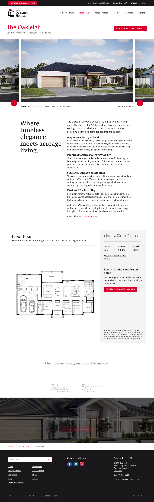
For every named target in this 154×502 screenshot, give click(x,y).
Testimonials (37, 466)
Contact (142, 12)
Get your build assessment (22, 3)
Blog (10, 478)
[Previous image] (14, 103)
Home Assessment (15, 482)
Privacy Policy (19, 496)
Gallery (10, 32)
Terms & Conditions (31, 496)
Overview (20, 32)
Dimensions (45, 32)
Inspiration (128, 12)
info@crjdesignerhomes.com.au (127, 479)
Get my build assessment (130, 28)
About (115, 12)
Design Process (101, 12)
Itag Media (141, 496)
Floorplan (32, 32)
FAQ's (34, 474)
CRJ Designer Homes (18, 13)
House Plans (84, 12)
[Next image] (140, 103)
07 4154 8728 (123, 475)
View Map (118, 470)
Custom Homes (67, 12)
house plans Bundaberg (86, 216)
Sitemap (41, 496)
